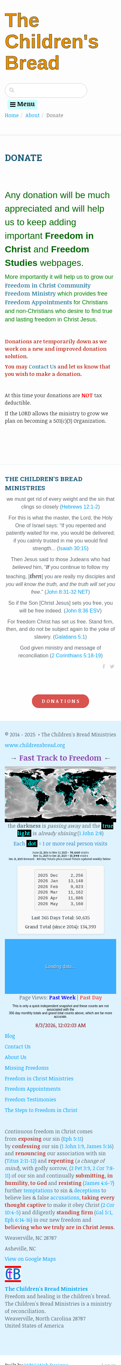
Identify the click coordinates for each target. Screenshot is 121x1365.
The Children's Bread (52, 41)
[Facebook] (103, 666)
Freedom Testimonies (30, 1099)
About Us (15, 1057)
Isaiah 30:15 (73, 548)
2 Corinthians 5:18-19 (76, 655)
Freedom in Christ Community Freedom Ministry (48, 289)
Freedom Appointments (38, 302)
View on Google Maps (30, 1258)
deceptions (87, 1190)
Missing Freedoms (27, 1067)
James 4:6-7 (99, 1183)
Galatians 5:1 (70, 637)
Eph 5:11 (72, 1138)
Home (12, 115)
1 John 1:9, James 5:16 (87, 1146)
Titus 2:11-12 (20, 1160)
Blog (10, 1035)
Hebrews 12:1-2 (80, 507)
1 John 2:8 (90, 833)
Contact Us (42, 366)
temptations (38, 1190)
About (32, 115)
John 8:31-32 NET (67, 592)
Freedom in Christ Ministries (39, 1078)
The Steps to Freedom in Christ (41, 1110)
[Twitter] (112, 666)
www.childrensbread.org (35, 745)
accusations (64, 1197)
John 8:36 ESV (83, 610)
